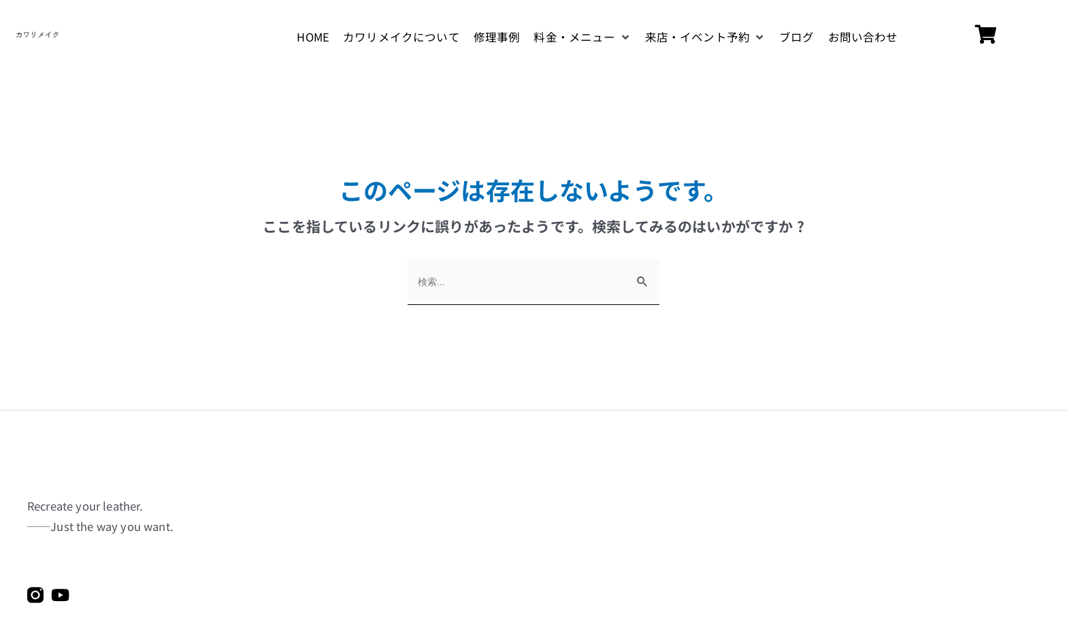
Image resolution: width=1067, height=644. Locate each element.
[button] (582, 37)
